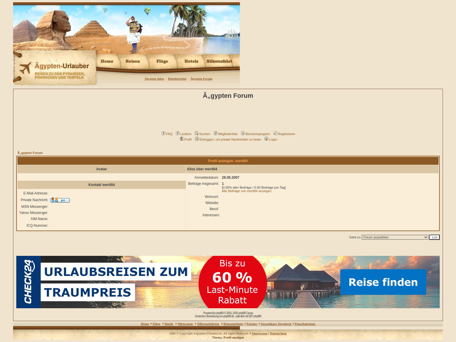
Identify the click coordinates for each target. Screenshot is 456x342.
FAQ (167, 134)
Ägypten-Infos (154, 78)
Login (271, 139)
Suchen (202, 134)
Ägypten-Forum (201, 78)
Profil (186, 139)
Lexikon (183, 134)
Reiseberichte (177, 78)
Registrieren (284, 134)
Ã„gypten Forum (30, 153)
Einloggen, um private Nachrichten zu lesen (228, 139)
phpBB (219, 313)
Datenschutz (278, 333)
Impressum (260, 333)
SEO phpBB (254, 316)
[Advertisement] (229, 117)
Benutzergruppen (255, 134)
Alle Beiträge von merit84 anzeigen (247, 191)
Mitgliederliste (226, 134)
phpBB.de (228, 316)
